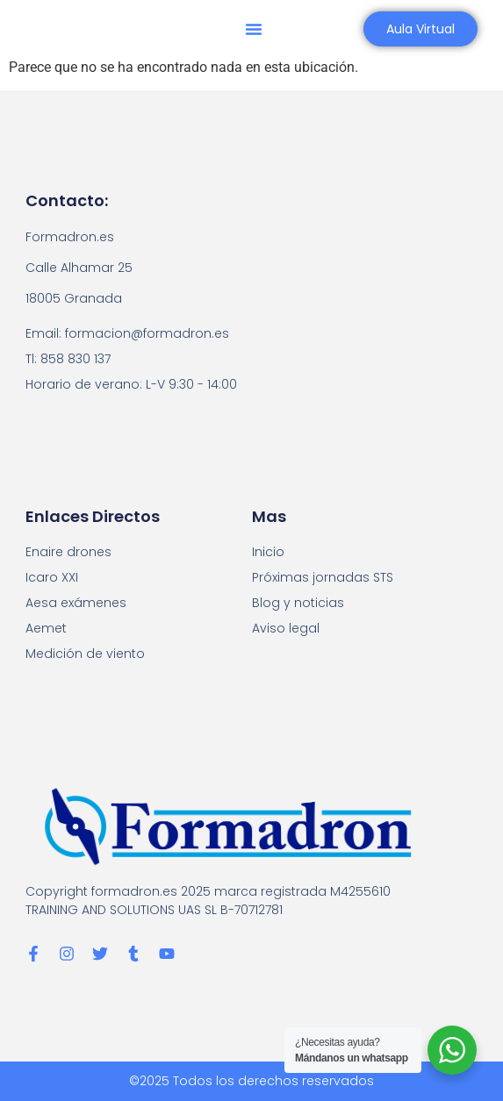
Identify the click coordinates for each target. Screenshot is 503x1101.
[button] (254, 29)
